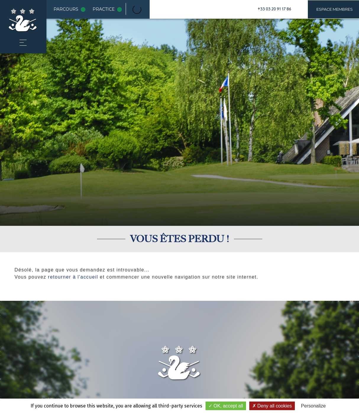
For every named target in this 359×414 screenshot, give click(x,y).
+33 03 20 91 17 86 (274, 9)
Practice (108, 9)
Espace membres (334, 9)
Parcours (71, 9)
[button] (23, 43)
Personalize (313, 405)
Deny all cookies (272, 405)
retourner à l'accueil (73, 276)
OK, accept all (225, 405)
